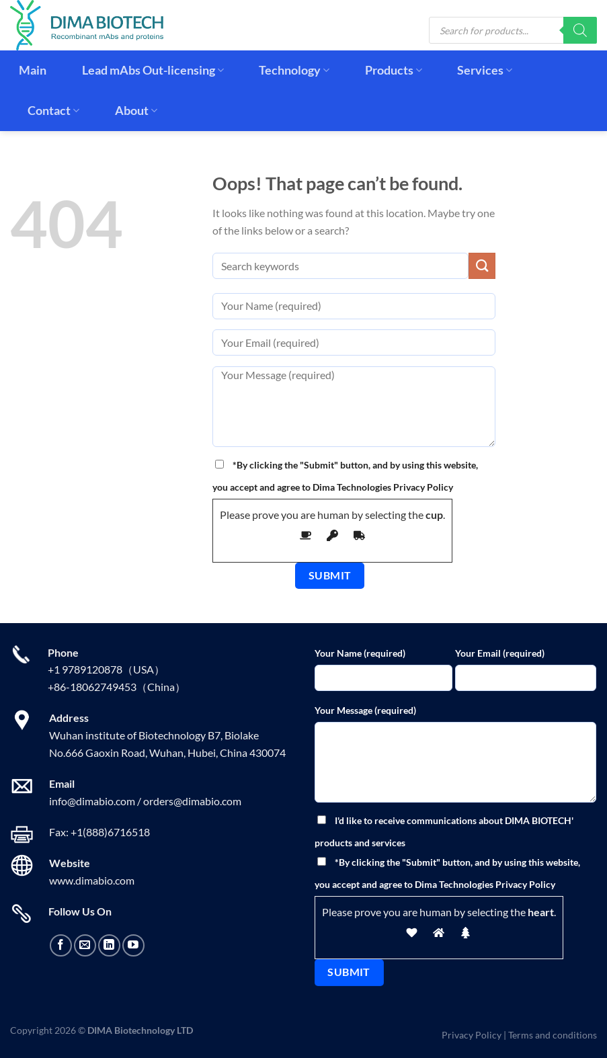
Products (393, 70)
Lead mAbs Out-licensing (153, 70)
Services (484, 70)
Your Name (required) (360, 653)
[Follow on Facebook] (61, 945)
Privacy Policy (471, 1035)
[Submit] (482, 266)
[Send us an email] (85, 945)
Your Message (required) (365, 710)
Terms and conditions (552, 1035)
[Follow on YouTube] (133, 945)
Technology (294, 70)
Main (32, 70)
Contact (53, 111)
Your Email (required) (499, 653)
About (136, 111)
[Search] (580, 30)
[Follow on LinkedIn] (109, 945)
